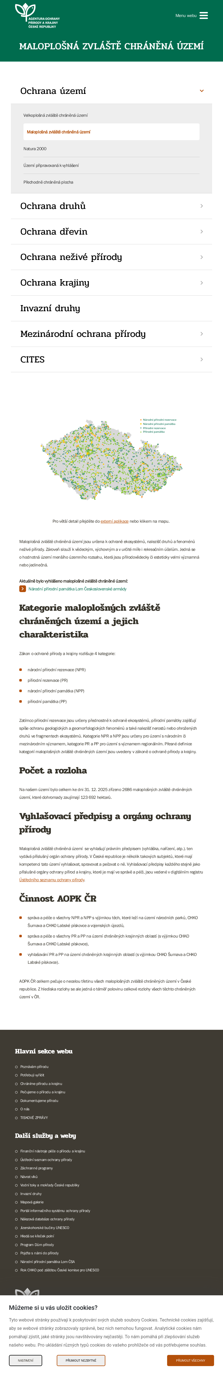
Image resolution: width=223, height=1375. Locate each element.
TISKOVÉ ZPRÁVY (34, 1117)
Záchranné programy (36, 1168)
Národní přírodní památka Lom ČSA (47, 1261)
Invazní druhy (50, 308)
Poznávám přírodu (34, 1066)
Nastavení (25, 1360)
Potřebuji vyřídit (32, 1075)
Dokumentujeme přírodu (39, 1100)
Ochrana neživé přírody (71, 257)
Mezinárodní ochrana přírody (83, 334)
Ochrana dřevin (53, 231)
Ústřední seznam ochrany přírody (46, 1159)
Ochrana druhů (53, 206)
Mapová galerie (31, 1202)
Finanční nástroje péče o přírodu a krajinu (52, 1151)
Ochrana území (53, 91)
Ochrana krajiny (54, 282)
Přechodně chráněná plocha (48, 181)
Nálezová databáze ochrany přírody (47, 1219)
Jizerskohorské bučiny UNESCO (44, 1227)
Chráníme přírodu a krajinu (41, 1083)
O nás (25, 1109)
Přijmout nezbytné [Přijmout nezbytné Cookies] (81, 1360)
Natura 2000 (34, 148)
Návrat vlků (29, 1176)
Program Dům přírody (37, 1244)
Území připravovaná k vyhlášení (51, 165)
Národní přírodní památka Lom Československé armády (78, 588)
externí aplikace (115, 521)
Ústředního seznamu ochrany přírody (51, 879)
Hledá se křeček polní (37, 1236)
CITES (32, 359)
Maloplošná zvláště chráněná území (58, 131)
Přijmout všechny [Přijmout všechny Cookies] (190, 1360)
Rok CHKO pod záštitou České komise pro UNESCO (59, 1270)
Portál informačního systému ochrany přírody (55, 1210)
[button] (191, 15)
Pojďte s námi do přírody (39, 1253)
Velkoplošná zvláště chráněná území (55, 115)
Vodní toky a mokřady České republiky (49, 1185)
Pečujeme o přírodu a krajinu (42, 1092)
